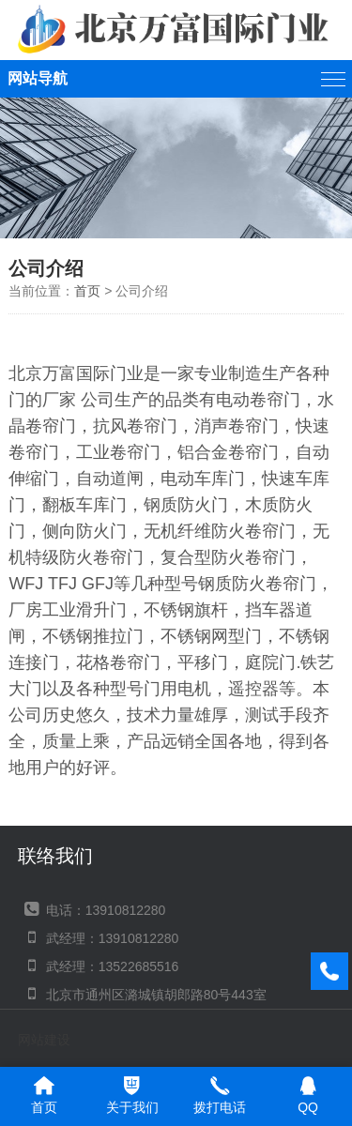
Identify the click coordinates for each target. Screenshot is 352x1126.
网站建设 (44, 1039)
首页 (87, 290)
